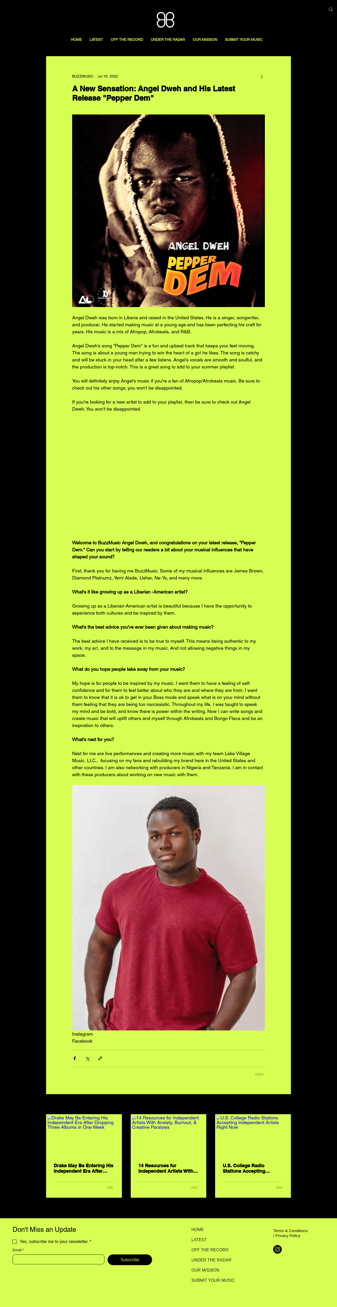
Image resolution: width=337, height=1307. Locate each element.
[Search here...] (294, 10)
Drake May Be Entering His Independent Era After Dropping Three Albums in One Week (83, 1168)
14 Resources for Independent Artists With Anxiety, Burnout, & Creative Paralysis (165, 1168)
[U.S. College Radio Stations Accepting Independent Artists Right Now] (253, 1136)
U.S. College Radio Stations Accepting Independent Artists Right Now (251, 1168)
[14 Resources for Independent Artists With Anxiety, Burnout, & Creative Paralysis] (168, 1136)
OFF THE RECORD (209, 1250)
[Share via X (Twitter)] (87, 1058)
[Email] (57, 1259)
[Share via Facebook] (74, 1058)
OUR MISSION (205, 1270)
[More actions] (262, 76)
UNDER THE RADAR (209, 1260)
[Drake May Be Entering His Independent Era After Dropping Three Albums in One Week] (84, 1136)
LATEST (199, 1240)
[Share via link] (100, 1058)
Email (18, 1250)
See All (285, 1104)
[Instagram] (277, 1249)
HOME (197, 1229)
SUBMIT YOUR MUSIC (209, 1280)
